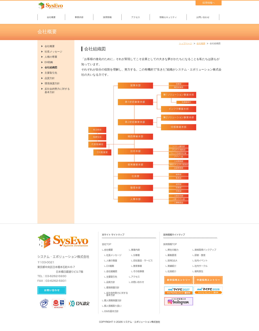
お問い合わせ (202, 17)
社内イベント (201, 260)
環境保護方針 (52, 83)
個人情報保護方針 (112, 300)
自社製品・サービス (143, 260)
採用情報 (107, 17)
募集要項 (172, 255)
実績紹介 (172, 266)
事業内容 (79, 17)
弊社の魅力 (173, 250)
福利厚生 (199, 271)
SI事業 (136, 255)
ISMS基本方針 (111, 311)
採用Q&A (172, 260)
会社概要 (51, 17)
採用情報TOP (170, 244)
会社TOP (106, 244)
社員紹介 (172, 271)
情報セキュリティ (168, 17)
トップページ (185, 43)
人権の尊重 (51, 56)
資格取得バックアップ (205, 250)
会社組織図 (51, 67)
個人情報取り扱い (112, 306)
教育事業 (137, 266)
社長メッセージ (53, 51)
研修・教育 (200, 255)
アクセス (135, 17)
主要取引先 (51, 72)
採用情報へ (208, 2)
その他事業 (138, 271)
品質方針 (50, 78)
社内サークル (201, 266)
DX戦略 (49, 62)
